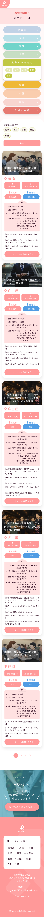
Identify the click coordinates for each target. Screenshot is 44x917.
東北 (21, 847)
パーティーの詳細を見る (22, 254)
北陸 (10, 853)
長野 (15, 129)
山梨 (24, 129)
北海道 (11, 847)
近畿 (10, 858)
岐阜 (7, 129)
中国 (19, 858)
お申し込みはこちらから (22, 806)
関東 (31, 847)
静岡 (7, 135)
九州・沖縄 (13, 863)
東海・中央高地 (25, 853)
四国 (28, 858)
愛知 (32, 129)
